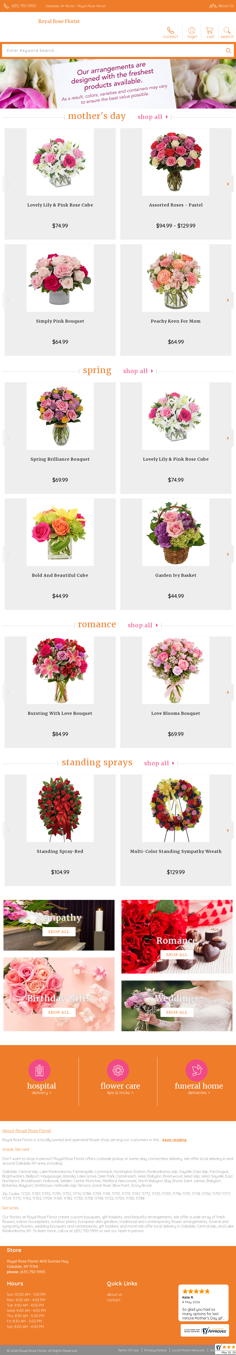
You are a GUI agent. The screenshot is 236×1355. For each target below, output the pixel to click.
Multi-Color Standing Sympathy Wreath (176, 851)
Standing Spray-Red (60, 851)
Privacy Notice (155, 1350)
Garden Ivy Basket (176, 575)
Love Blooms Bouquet (175, 713)
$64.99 (60, 341)
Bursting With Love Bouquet (60, 713)
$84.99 (60, 734)
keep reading (174, 1139)
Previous (7, 184)
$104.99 (60, 872)
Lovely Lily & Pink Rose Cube (60, 205)
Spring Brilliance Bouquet (60, 459)
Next (229, 184)
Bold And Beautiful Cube (60, 575)
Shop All (150, 117)
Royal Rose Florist (59, 21)
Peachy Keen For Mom (176, 321)
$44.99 (60, 595)
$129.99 (176, 872)
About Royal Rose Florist (26, 1130)
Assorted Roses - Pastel (176, 205)
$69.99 (60, 479)
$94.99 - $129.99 (175, 225)
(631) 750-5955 (23, 5)
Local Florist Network (188, 1350)
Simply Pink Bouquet (60, 321)
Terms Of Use (128, 1350)
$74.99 (60, 225)
